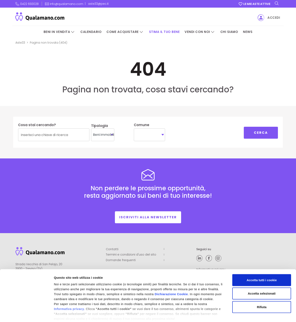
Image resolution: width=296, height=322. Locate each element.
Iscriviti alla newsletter (148, 217)
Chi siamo (229, 32)
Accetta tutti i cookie (262, 259)
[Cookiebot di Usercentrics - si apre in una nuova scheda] (27, 314)
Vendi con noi (197, 32)
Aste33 (20, 43)
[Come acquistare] (141, 32)
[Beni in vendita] (72, 32)
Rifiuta (262, 286)
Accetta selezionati (261, 272)
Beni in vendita (57, 32)
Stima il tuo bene (164, 32)
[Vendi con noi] (212, 32)
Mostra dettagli (216, 314)
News (247, 32)
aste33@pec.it (98, 4)
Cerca (261, 132)
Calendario (91, 32)
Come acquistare (122, 32)
